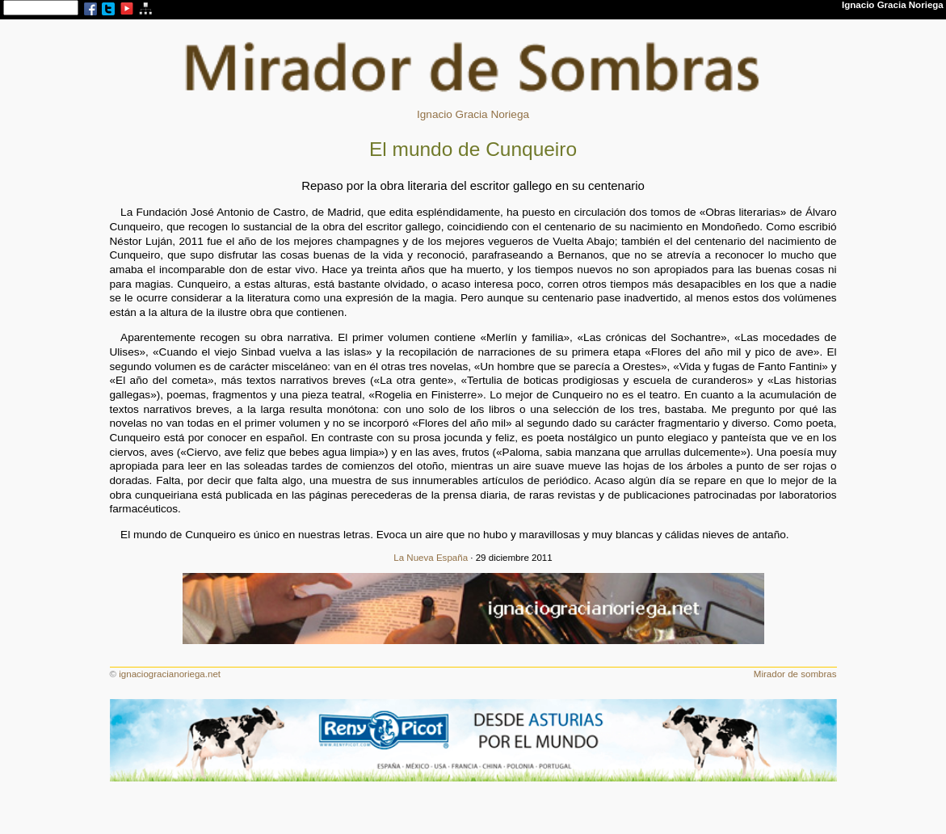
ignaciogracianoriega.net (170, 674)
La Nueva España (430, 557)
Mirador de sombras (795, 674)
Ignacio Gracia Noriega (473, 114)
